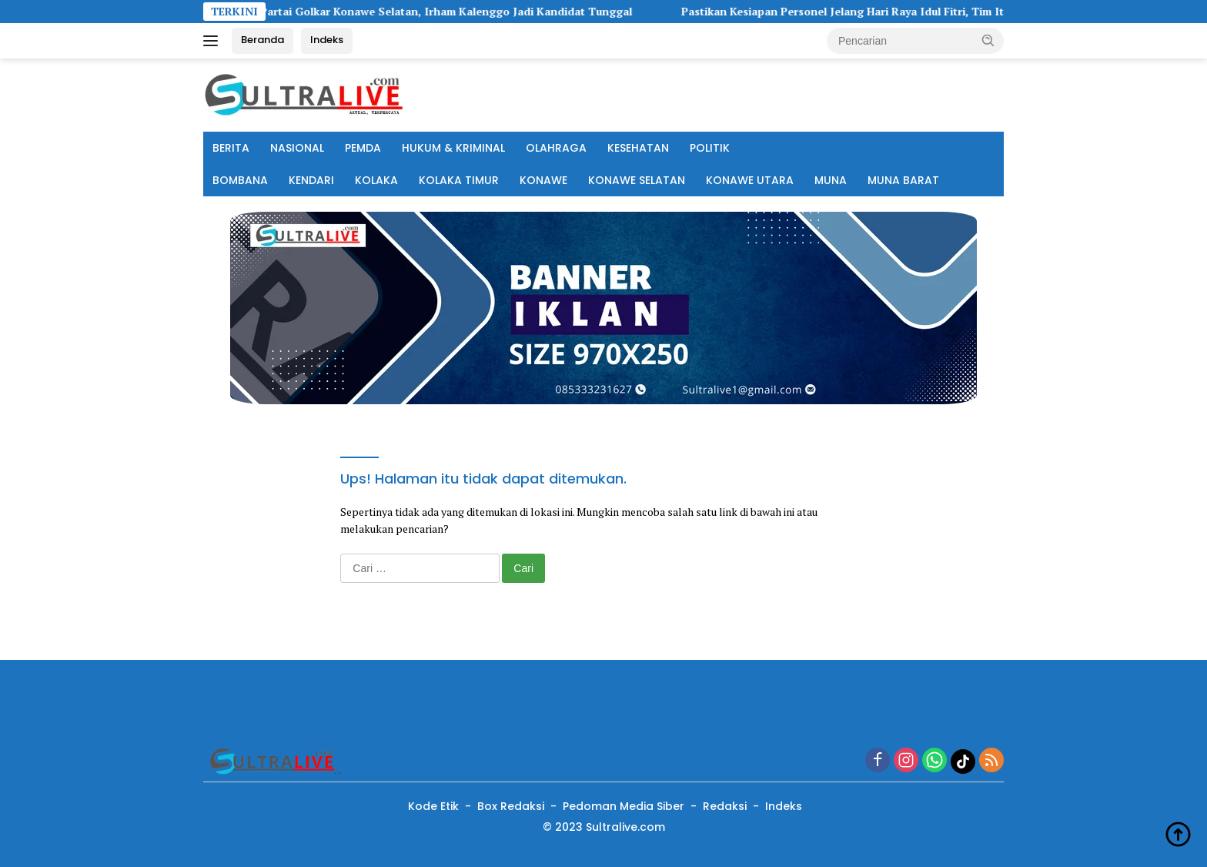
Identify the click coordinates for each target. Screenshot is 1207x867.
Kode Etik (433, 806)
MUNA (830, 180)
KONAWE (543, 180)
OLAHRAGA (556, 148)
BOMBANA (240, 180)
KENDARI (311, 180)
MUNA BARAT (903, 180)
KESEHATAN (638, 148)
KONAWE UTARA (750, 180)
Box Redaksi (510, 806)
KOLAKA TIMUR (459, 180)
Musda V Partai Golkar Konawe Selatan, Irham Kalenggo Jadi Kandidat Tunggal (448, 11)
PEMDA (363, 148)
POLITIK (710, 148)
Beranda (262, 39)
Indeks (326, 39)
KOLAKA (376, 180)
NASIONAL (297, 148)
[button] (988, 40)
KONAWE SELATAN (636, 180)
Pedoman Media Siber (623, 806)
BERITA (230, 148)
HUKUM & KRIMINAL (453, 148)
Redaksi (725, 806)
